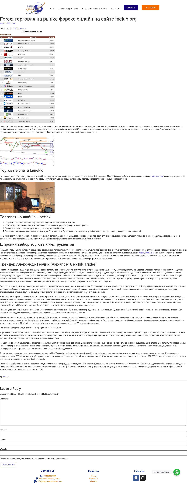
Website (3, 449)
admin (5, 376)
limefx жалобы (156, 176)
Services (78, 9)
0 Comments (20, 28)
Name (3, 430)
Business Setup (65, 9)
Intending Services (100, 9)
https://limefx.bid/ (146, 253)
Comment (4, 399)
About (87, 9)
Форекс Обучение (8, 23)
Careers (114, 9)
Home (52, 9)
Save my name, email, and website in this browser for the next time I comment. (35, 459)
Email (3, 439)
